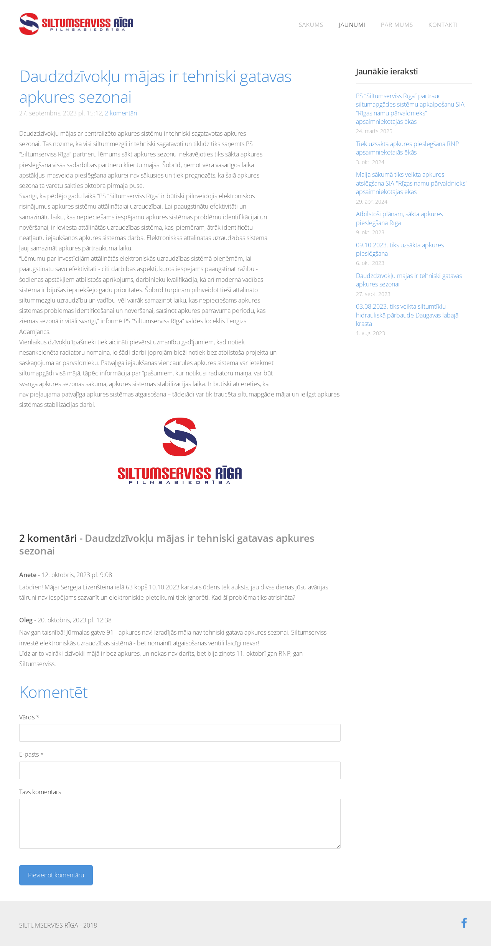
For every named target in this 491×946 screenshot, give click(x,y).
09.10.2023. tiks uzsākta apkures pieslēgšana (400, 249)
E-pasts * (31, 754)
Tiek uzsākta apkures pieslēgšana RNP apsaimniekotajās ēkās (407, 148)
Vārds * (29, 717)
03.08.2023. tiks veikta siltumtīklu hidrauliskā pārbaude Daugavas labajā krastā (407, 315)
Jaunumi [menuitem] (352, 24)
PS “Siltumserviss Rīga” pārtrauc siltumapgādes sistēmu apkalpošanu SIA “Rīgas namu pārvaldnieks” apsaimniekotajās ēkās (410, 109)
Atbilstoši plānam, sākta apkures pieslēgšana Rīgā (399, 218)
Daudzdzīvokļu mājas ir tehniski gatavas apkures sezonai (409, 279)
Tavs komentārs (40, 792)
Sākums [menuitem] (311, 24)
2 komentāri (121, 113)
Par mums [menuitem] (397, 24)
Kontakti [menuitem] (443, 24)
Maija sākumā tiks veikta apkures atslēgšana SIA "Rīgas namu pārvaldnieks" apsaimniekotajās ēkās (412, 183)
